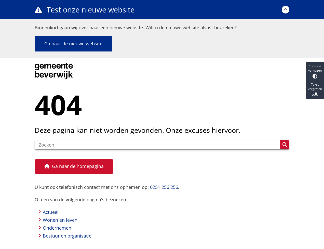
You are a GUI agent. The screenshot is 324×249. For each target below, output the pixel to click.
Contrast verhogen (315, 71)
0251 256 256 (164, 187)
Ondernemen (57, 228)
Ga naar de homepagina (78, 166)
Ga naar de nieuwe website (73, 44)
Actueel (51, 212)
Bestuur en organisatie (67, 236)
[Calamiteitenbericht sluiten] (285, 10)
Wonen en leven (60, 220)
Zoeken (284, 144)
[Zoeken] (157, 144)
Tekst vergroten (315, 89)
